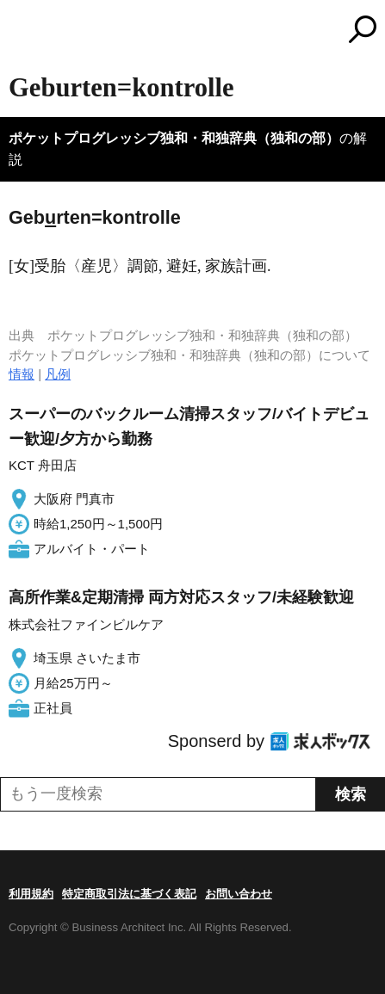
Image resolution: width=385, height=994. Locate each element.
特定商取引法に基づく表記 (129, 893)
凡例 (58, 374)
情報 (21, 374)
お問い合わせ (238, 893)
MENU (21, 31)
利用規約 (31, 893)
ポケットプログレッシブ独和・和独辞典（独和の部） (174, 138)
